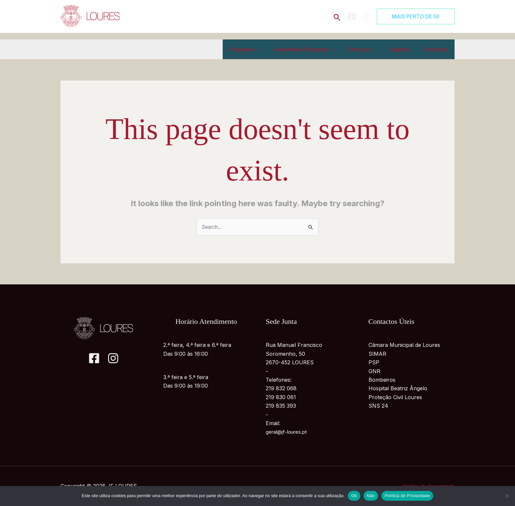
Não (371, 495)
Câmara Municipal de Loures (404, 345)
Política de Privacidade (407, 495)
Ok (354, 495)
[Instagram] (366, 16)
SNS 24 (378, 406)
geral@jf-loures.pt (288, 432)
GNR (374, 371)
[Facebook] (351, 16)
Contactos (436, 49)
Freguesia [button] (256, 49)
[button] (337, 16)
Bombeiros (382, 380)
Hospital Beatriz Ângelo (398, 389)
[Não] (507, 496)
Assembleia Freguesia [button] (314, 49)
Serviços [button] (369, 49)
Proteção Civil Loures (395, 397)
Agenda (404, 49)
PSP (374, 363)
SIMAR (377, 354)
